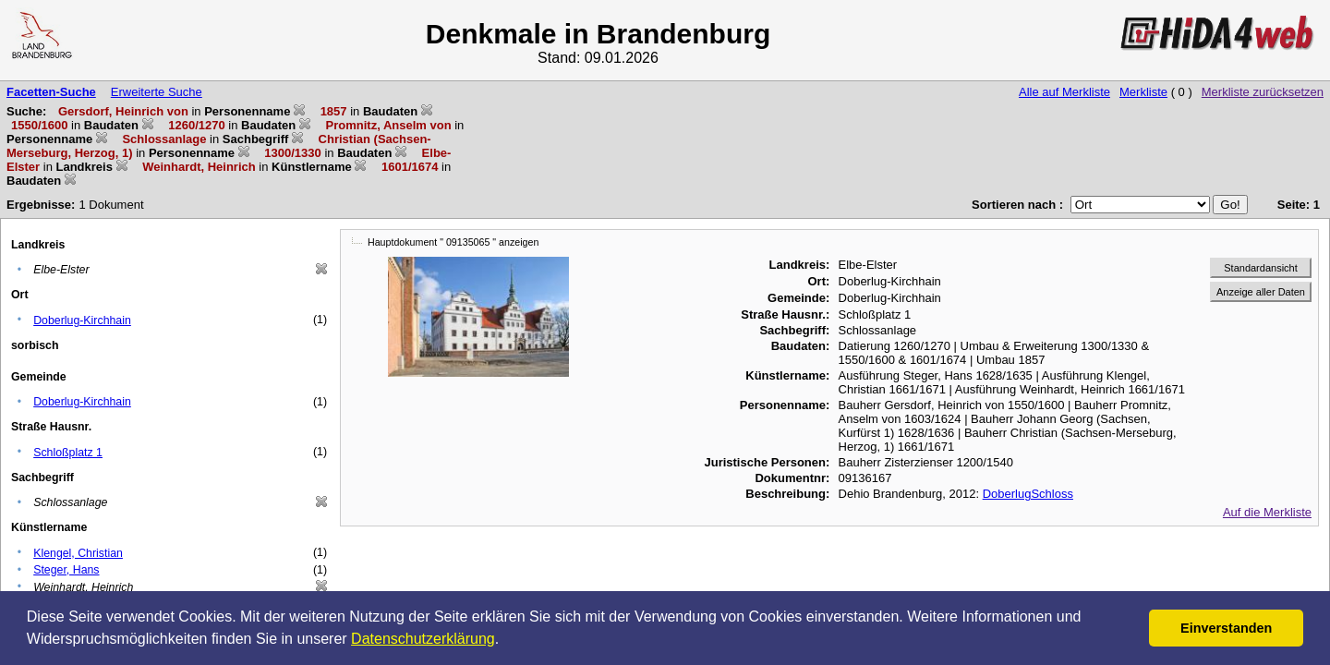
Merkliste (1143, 92)
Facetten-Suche (51, 92)
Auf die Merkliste (1267, 512)
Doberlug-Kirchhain (82, 320)
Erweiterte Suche (156, 92)
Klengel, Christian (78, 553)
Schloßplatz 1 (68, 452)
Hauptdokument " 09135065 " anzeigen (453, 242)
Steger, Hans (66, 569)
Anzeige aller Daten (1260, 291)
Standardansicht (1261, 267)
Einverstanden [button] (1226, 628)
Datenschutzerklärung (423, 639)
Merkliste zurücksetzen (1263, 92)
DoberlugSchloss (1028, 494)
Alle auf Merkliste (1064, 92)
